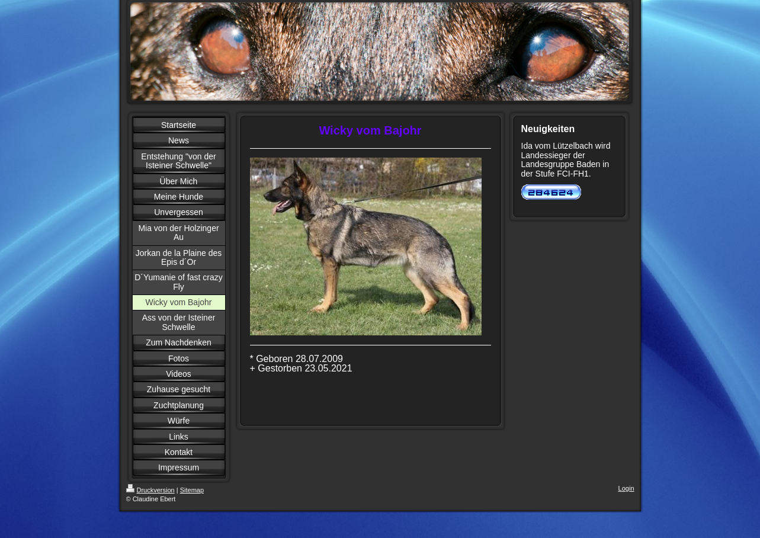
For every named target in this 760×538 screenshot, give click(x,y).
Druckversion (150, 490)
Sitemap (192, 490)
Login (626, 488)
